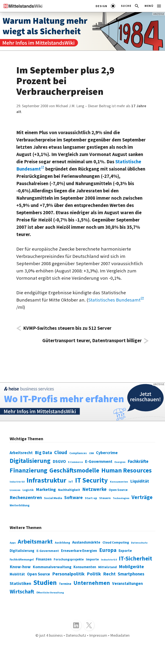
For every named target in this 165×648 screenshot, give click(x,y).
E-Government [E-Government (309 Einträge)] (48, 550)
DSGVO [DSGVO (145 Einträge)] (59, 461)
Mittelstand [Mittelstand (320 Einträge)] (107, 567)
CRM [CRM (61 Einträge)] (91, 453)
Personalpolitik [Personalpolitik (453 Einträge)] (68, 574)
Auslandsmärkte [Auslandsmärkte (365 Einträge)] (86, 542)
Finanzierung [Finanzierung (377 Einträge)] (28, 470)
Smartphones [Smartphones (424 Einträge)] (131, 574)
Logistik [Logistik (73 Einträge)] (28, 490)
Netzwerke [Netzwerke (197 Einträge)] (94, 489)
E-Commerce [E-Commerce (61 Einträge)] (75, 462)
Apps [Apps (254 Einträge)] (13, 543)
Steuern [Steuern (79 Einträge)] (105, 498)
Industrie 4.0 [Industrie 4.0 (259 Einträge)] (109, 560)
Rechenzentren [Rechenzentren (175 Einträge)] (26, 497)
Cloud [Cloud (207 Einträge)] (60, 452)
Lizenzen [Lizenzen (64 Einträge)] (15, 490)
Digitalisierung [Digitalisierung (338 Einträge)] (30, 460)
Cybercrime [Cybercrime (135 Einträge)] (107, 453)
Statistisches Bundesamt (114, 300)
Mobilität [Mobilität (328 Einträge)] (17, 574)
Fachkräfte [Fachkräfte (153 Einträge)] (138, 461)
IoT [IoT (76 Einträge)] (71, 482)
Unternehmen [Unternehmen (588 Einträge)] (91, 583)
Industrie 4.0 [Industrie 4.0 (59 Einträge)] (17, 482)
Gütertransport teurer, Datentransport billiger (92, 340)
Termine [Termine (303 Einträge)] (65, 584)
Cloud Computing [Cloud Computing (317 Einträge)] (115, 542)
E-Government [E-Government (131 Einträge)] (98, 462)
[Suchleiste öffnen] (130, 6)
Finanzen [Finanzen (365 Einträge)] (44, 559)
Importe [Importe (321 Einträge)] (92, 559)
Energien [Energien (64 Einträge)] (120, 462)
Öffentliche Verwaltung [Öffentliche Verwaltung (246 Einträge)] (50, 592)
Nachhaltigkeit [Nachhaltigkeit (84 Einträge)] (69, 490)
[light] (105, 6)
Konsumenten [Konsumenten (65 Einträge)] (119, 482)
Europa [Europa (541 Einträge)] (107, 550)
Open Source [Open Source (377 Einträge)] (38, 574)
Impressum (98, 635)
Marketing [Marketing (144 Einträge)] (46, 489)
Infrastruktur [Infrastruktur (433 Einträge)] (46, 480)
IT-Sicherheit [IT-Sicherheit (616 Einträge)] (135, 558)
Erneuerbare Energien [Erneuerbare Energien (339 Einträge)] (79, 550)
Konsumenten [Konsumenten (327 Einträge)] (84, 567)
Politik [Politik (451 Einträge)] (94, 574)
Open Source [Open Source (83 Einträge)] (118, 490)
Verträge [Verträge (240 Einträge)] (142, 497)
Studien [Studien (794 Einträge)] (45, 583)
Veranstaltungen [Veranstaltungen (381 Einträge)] (127, 584)
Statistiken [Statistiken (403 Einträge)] (20, 583)
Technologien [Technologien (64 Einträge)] (121, 498)
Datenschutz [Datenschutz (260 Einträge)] (139, 543)
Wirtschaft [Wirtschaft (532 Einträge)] (22, 592)
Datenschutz (76, 635)
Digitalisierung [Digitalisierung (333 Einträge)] (22, 550)
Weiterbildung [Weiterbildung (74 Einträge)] (19, 505)
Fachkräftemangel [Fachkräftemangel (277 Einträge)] (22, 559)
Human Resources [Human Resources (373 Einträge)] (126, 470)
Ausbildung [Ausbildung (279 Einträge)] (62, 543)
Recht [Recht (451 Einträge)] (109, 574)
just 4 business (51, 635)
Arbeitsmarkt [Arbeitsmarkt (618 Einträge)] (35, 542)
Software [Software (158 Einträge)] (73, 497)
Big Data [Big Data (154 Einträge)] (43, 453)
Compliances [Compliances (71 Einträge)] (78, 453)
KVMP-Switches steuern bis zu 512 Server (67, 328)
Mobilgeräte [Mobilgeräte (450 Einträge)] (131, 566)
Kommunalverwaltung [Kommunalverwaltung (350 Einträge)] (52, 567)
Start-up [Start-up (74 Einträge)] (91, 498)
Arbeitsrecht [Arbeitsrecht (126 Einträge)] (21, 453)
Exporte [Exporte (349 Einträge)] (125, 550)
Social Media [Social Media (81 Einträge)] (53, 498)
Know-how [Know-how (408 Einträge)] (20, 567)
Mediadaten (120, 635)
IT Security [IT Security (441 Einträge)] (91, 480)
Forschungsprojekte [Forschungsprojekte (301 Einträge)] (69, 559)
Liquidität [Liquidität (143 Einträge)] (139, 481)
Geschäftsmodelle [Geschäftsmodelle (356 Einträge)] (74, 470)
